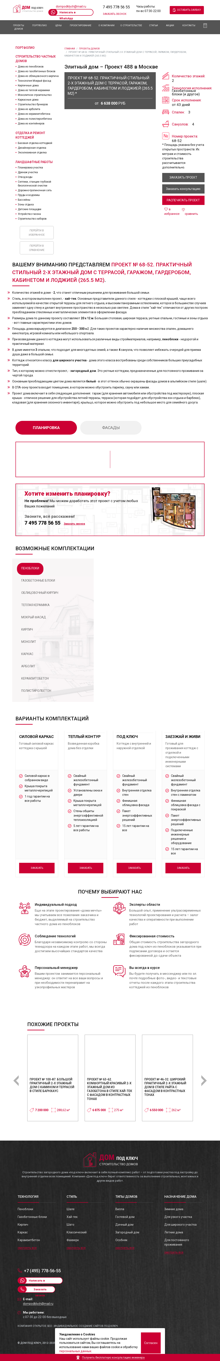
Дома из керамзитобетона (34, 113)
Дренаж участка (28, 172)
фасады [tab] (111, 427)
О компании (106, 25)
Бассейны (24, 199)
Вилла (119, 1209)
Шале (71, 1209)
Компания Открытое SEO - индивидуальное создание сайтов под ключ (68, 1325)
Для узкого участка (178, 1217)
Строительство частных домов (35, 59)
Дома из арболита (29, 109)
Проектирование (80, 25)
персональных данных (75, 1351)
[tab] (30, 569)
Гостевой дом (124, 1217)
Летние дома (173, 1232)
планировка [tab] (46, 427)
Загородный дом (127, 1232)
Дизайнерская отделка (32, 147)
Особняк (121, 1240)
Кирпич (23, 1224)
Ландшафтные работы (34, 162)
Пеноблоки (25, 1209)
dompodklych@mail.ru (71, 6)
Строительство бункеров (33, 104)
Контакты (188, 25)
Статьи (153, 25)
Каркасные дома (28, 99)
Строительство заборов (32, 218)
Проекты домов (18, 27)
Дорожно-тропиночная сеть (35, 190)
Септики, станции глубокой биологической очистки (34, 183)
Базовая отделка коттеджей (35, 143)
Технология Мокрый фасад (34, 80)
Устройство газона (29, 213)
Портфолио (39, 25)
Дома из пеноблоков (31, 66)
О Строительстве (131, 25)
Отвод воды (25, 177)
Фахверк (73, 1240)
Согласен (150, 1343)
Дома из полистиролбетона (35, 118)
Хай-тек (72, 1217)
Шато (70, 1224)
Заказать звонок (114, 13)
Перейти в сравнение (36, 248)
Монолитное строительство (35, 94)
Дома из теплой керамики (34, 90)
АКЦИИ (170, 25)
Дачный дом (124, 1224)
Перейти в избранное (37, 232)
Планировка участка (30, 167)
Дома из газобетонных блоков (36, 71)
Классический (77, 1232)
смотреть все (27, 1247)
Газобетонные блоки (32, 1217)
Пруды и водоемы (29, 195)
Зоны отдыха (26, 204)
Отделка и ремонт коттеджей (30, 135)
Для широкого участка (180, 1224)
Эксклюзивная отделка (32, 152)
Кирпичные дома (28, 85)
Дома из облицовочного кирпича (38, 76)
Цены (58, 25)
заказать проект (183, 177)
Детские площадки (29, 209)
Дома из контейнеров (31, 123)
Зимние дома (173, 1209)
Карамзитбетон (29, 1240)
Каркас (23, 1232)
